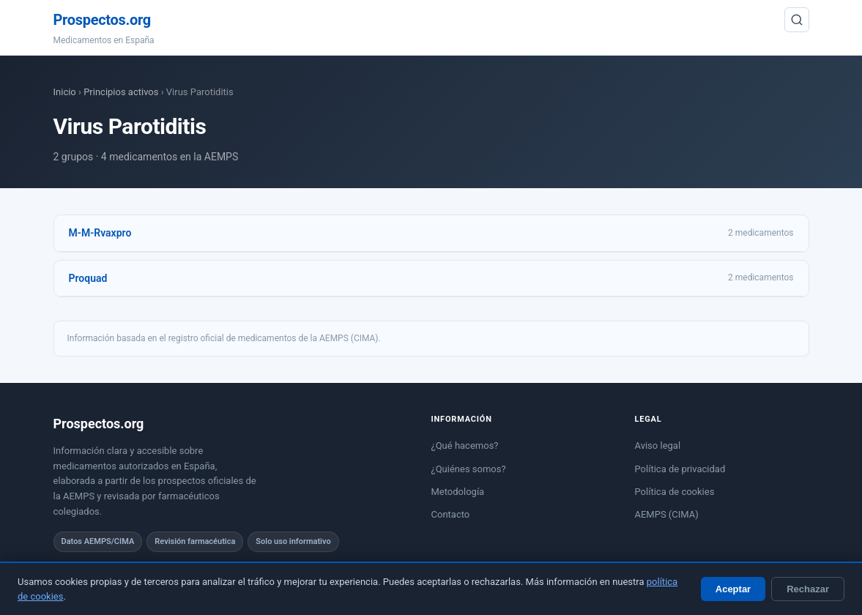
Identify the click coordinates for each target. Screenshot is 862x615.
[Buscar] (796, 19)
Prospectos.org (102, 20)
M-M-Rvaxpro (100, 233)
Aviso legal (658, 445)
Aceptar (733, 589)
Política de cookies (675, 491)
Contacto (450, 514)
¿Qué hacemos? (465, 445)
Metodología (458, 491)
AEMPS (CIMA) (667, 514)
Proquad (88, 278)
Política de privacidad (680, 468)
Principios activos (120, 91)
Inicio (64, 91)
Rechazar (808, 589)
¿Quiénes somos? (468, 468)
